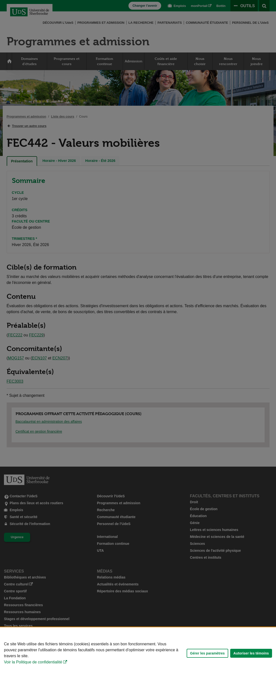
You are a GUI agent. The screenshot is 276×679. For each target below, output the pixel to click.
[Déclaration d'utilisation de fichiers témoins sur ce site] (138, 653)
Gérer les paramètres (207, 653)
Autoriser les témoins (251, 653)
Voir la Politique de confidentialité (33, 662)
